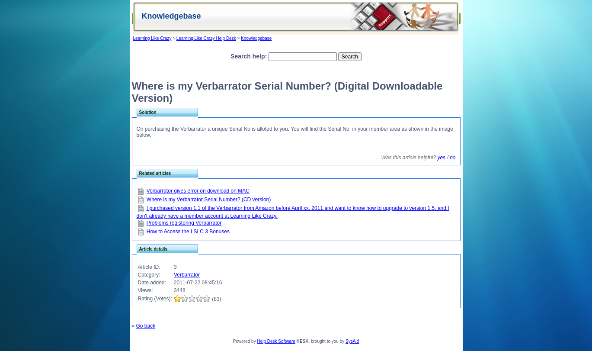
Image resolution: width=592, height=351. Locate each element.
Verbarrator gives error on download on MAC (198, 191)
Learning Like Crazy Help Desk (206, 38)
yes (441, 158)
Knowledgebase (256, 38)
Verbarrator (187, 275)
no (452, 158)
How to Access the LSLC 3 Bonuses (188, 232)
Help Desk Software (276, 341)
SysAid (352, 341)
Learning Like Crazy (152, 38)
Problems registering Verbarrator (184, 223)
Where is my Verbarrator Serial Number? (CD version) (209, 199)
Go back (146, 326)
